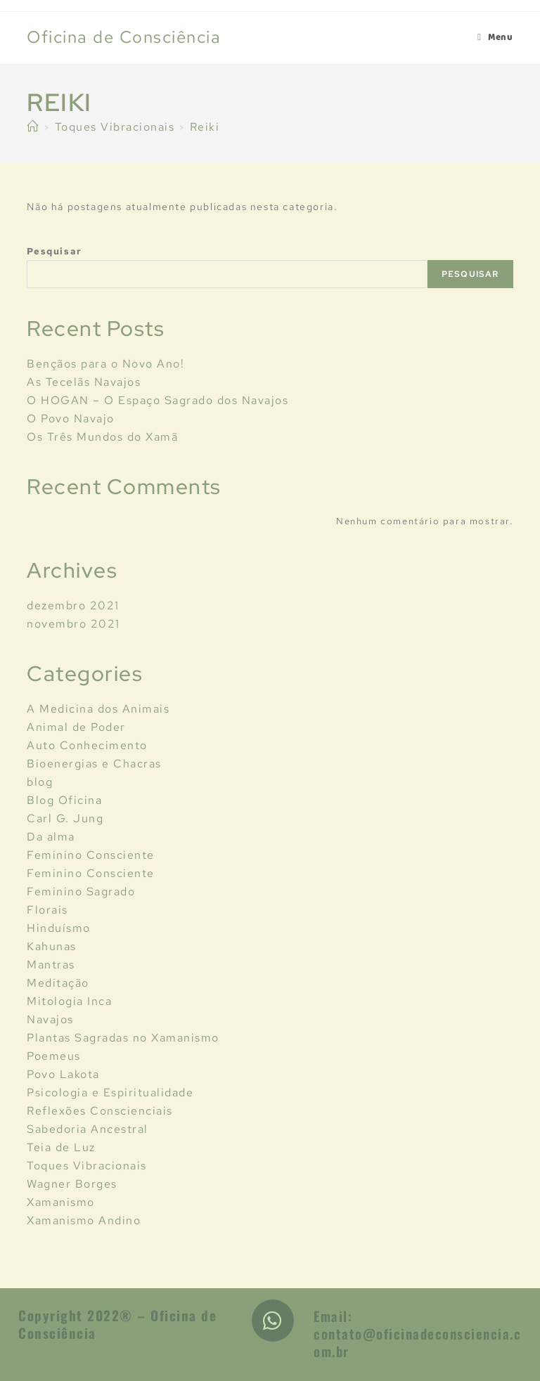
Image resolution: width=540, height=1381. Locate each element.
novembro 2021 (73, 623)
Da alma (51, 836)
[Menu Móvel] (495, 38)
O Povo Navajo (71, 418)
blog (40, 781)
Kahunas (52, 946)
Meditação (58, 982)
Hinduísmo (59, 928)
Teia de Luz (61, 1147)
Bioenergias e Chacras (94, 763)
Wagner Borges (72, 1183)
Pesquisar (54, 251)
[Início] (33, 126)
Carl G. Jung (65, 818)
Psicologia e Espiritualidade (110, 1092)
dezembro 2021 (73, 605)
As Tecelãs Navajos (84, 382)
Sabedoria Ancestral (87, 1129)
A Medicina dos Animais (98, 708)
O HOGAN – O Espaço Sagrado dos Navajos (157, 400)
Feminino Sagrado (81, 891)
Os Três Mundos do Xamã (102, 436)
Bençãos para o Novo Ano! (105, 363)
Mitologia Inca (69, 1001)
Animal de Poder (76, 727)
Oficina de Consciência (124, 37)
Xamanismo (61, 1202)
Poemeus (54, 1056)
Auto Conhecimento (87, 745)
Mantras (51, 964)
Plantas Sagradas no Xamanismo (123, 1037)
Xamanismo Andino (84, 1220)
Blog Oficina (64, 800)
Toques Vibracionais (87, 1165)
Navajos (50, 1019)
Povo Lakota (63, 1074)
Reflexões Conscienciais (100, 1110)
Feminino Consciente (91, 855)
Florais (47, 909)
